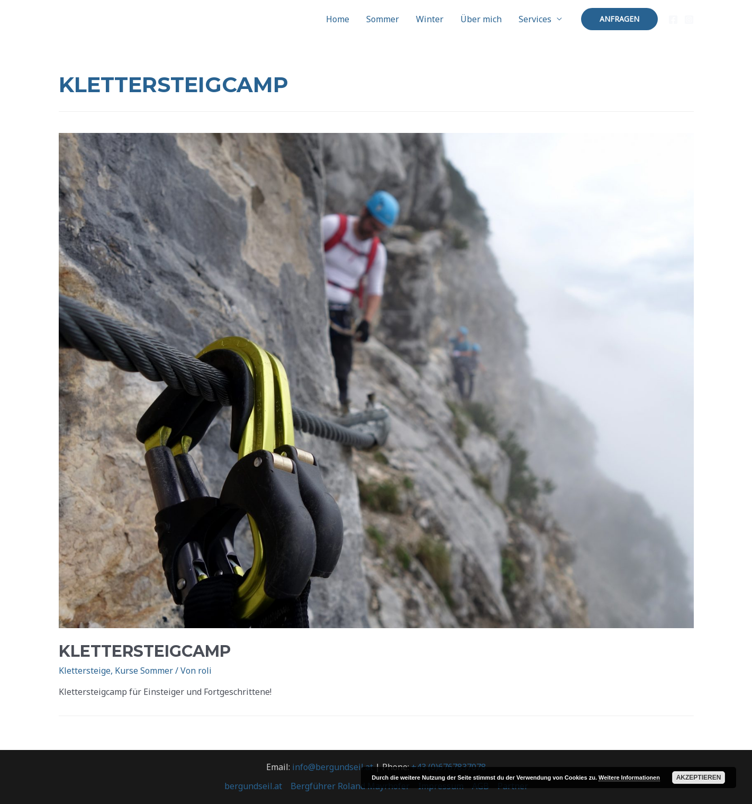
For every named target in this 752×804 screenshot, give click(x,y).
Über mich (481, 19)
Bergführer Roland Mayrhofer (350, 786)
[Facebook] (673, 19)
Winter (429, 19)
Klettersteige (85, 670)
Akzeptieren (698, 777)
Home (337, 19)
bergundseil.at (253, 786)
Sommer (382, 19)
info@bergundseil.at (332, 767)
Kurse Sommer (144, 670)
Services (535, 19)
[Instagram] (689, 19)
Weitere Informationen (629, 777)
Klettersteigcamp (145, 651)
